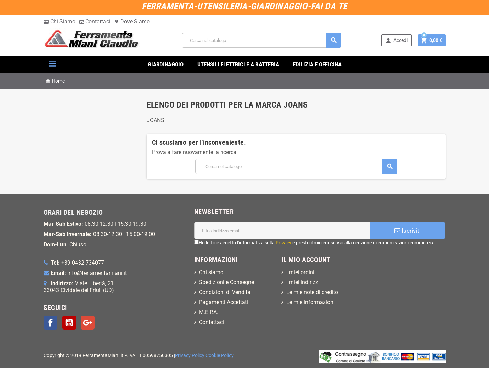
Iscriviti (407, 230)
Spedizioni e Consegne (226, 282)
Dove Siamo (132, 21)
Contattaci (94, 21)
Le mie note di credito (312, 292)
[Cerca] (261, 40)
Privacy (283, 242)
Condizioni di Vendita (225, 292)
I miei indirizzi (303, 282)
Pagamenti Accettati (223, 302)
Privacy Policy (189, 355)
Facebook (50, 323)
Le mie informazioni (310, 302)
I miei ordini (300, 272)
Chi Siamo (59, 21)
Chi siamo (211, 272)
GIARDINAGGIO (166, 64)
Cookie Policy (219, 355)
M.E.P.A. (208, 312)
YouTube (69, 323)
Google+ (88, 323)
